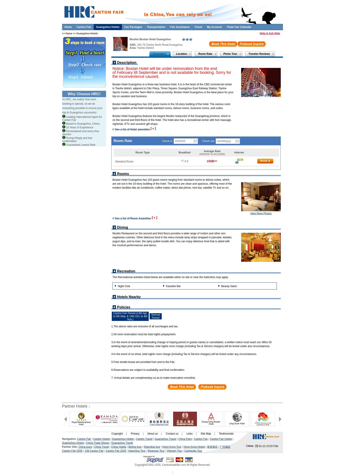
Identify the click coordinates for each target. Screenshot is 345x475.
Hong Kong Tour (172, 446)
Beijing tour (135, 446)
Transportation (156, 27)
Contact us (172, 433)
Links (189, 433)
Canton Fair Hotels (221, 438)
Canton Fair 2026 (72, 450)
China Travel (101, 446)
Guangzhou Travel (165, 438)
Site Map (206, 433)
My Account (214, 27)
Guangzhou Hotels (107, 27)
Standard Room (124, 161)
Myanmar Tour (156, 450)
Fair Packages (133, 27)
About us (152, 433)
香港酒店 (212, 446)
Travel (198, 27)
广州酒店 (225, 446)
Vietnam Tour (174, 450)
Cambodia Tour (193, 450)
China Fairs (185, 438)
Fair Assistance (180, 27)
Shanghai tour (152, 446)
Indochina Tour (137, 450)
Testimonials (226, 433)
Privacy (135, 433)
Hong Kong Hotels (194, 446)
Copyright (117, 433)
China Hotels (118, 446)
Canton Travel (144, 438)
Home (68, 27)
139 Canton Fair (94, 450)
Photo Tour (230, 53)
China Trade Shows (97, 442)
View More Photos (261, 213)
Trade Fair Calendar (239, 27)
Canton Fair (84, 27)
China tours (85, 446)
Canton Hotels (101, 438)
